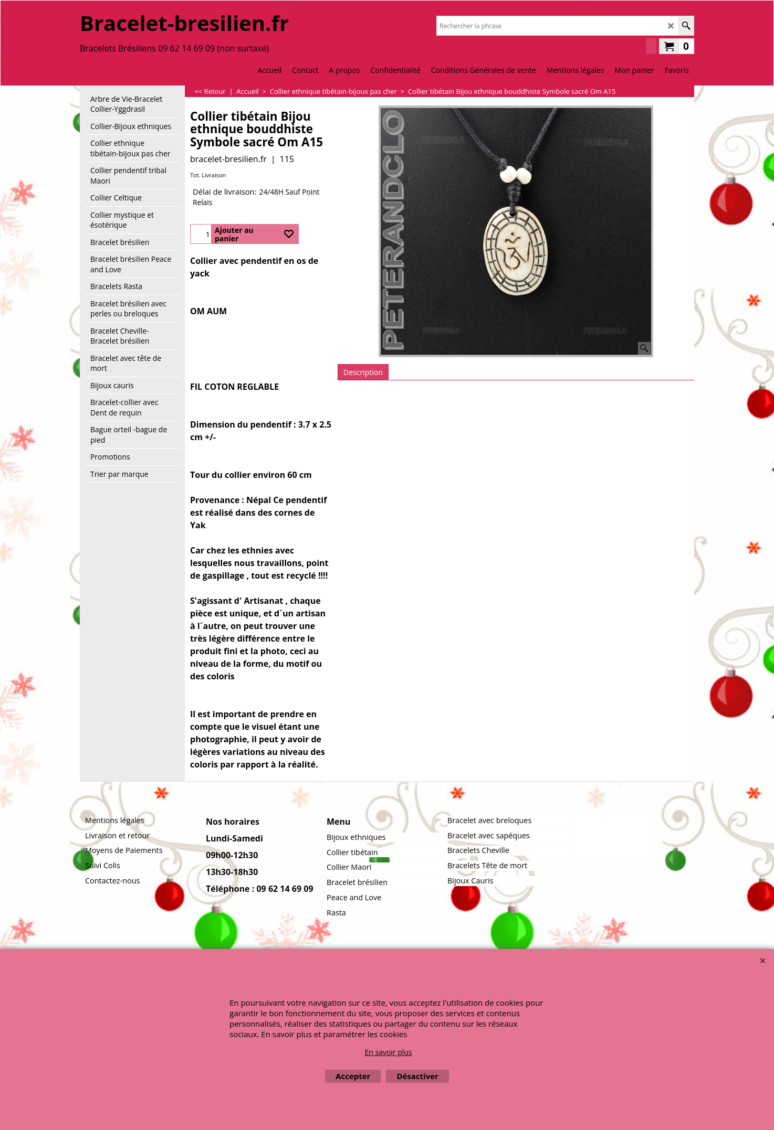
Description (363, 372)
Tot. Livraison (208, 175)
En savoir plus (388, 1052)
